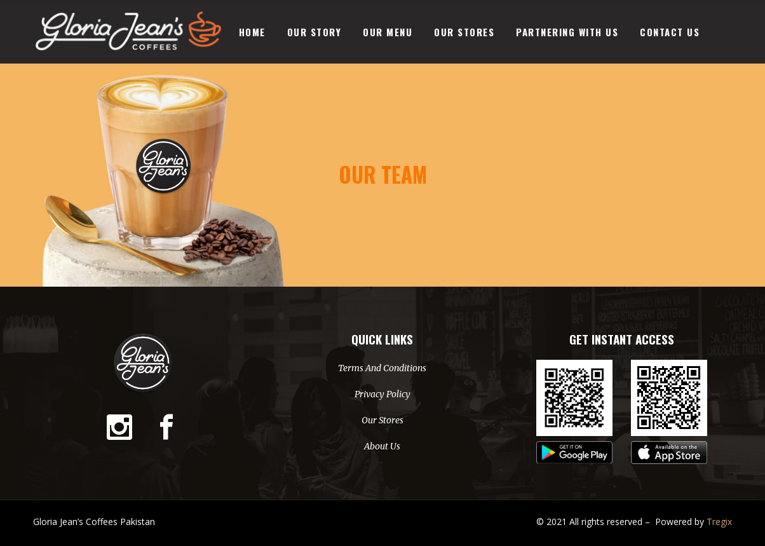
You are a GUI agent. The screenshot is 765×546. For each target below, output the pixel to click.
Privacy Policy (382, 394)
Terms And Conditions (382, 368)
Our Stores (382, 420)
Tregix (719, 521)
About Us (382, 446)
